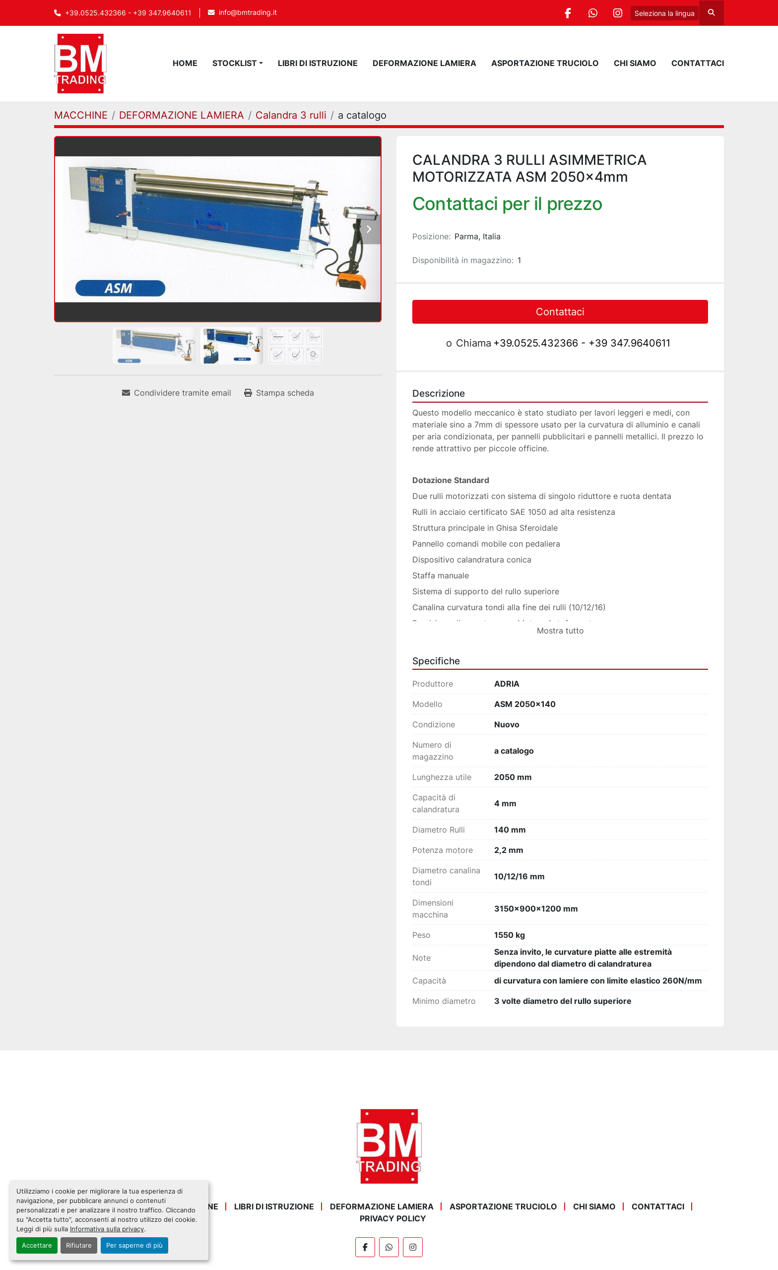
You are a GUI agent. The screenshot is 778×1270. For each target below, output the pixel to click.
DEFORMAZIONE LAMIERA (424, 63)
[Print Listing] (279, 392)
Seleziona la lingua (665, 13)
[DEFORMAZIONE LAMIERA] (181, 115)
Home (185, 63)
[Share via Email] (177, 392)
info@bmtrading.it (248, 12)
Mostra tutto (560, 630)
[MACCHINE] (81, 115)
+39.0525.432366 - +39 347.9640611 (128, 13)
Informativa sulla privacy (107, 1229)
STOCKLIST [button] (234, 63)
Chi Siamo (635, 63)
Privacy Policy (393, 1218)
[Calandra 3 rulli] (291, 115)
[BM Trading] (389, 1146)
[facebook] (567, 12)
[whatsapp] (592, 12)
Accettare (37, 1245)
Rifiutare (79, 1245)
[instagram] (617, 12)
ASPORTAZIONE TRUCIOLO (545, 63)
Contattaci (697, 63)
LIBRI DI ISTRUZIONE (318, 63)
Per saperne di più (134, 1245)
